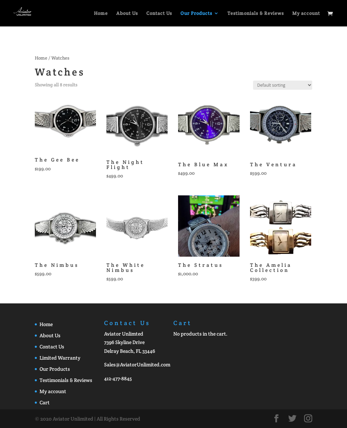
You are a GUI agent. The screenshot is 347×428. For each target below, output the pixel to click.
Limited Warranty (60, 358)
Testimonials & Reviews (255, 13)
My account (306, 13)
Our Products (196, 13)
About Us (127, 13)
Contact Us (159, 13)
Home (101, 13)
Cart (45, 402)
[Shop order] (282, 85)
